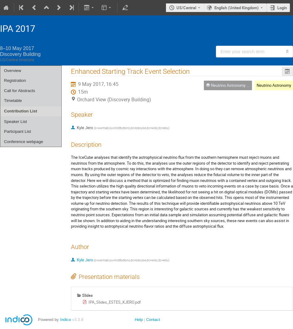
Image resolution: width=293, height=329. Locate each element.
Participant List (17, 131)
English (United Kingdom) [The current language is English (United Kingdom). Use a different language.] (236, 8)
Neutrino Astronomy (274, 85)
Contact (153, 319)
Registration (15, 80)
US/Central (186, 8)
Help (139, 319)
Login (282, 8)
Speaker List (15, 121)
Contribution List (20, 111)
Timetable (13, 100)
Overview (12, 70)
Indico (65, 319)
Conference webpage (23, 141)
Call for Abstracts (19, 90)
